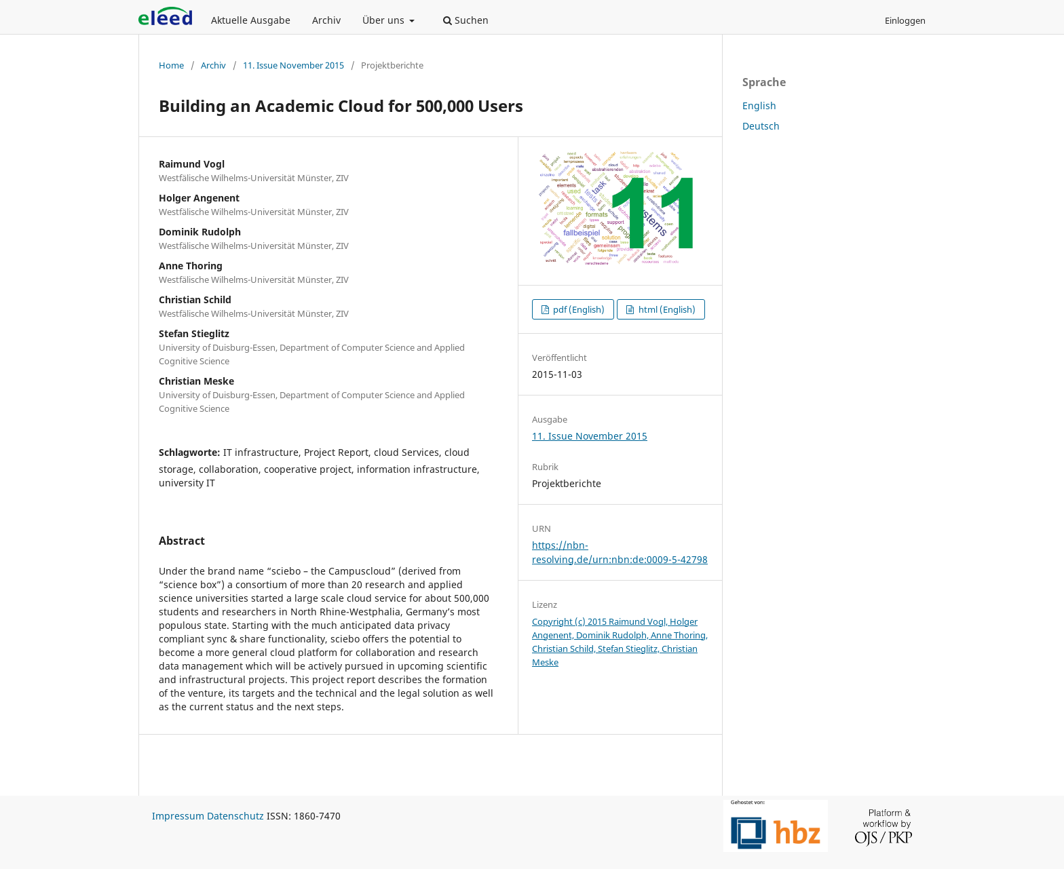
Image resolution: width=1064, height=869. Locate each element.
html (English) (666, 309)
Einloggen (905, 20)
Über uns (384, 20)
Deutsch (761, 125)
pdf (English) (578, 309)
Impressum (178, 815)
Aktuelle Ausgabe (250, 20)
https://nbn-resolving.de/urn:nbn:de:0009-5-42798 (620, 552)
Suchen (466, 20)
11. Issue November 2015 (293, 65)
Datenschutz (235, 815)
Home (171, 65)
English (759, 105)
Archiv (326, 20)
